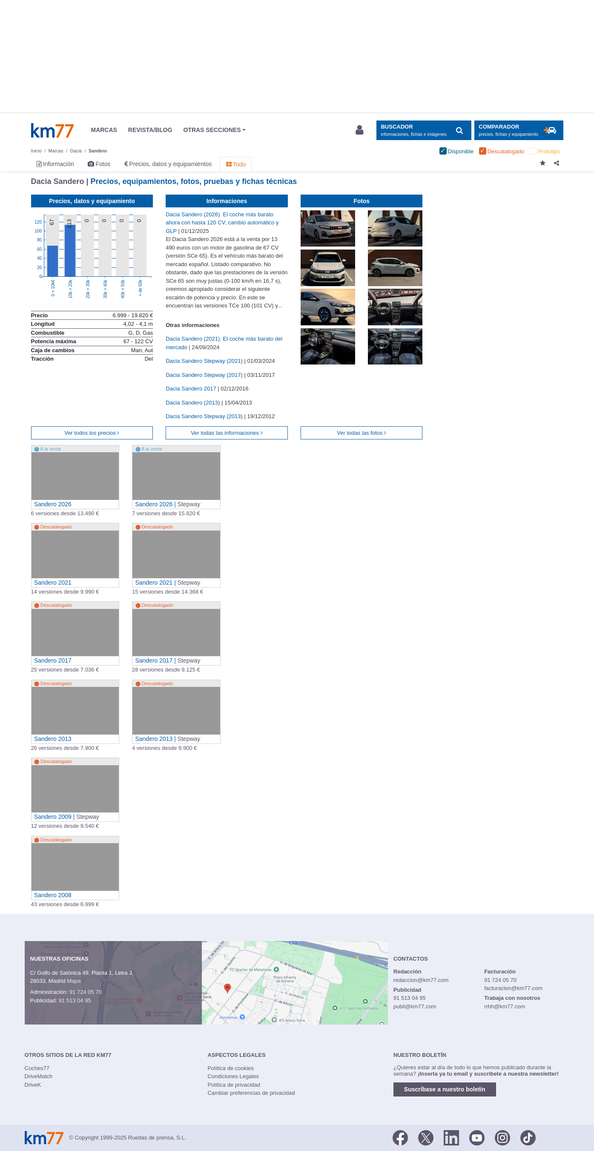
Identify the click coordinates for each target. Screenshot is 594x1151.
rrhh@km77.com (504, 1006)
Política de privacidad (233, 1085)
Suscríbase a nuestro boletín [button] (444, 1089)
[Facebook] (400, 1137)
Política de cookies (230, 1068)
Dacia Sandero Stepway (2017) (205, 375)
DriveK (33, 1085)
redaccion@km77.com (421, 980)
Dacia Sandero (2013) (193, 402)
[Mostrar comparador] (518, 131)
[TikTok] (528, 1137)
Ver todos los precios (91, 433)
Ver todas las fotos (361, 433)
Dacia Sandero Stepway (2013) (205, 416)
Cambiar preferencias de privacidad (251, 1093)
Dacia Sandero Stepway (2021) (205, 361)
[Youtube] (477, 1137)
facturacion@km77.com (513, 988)
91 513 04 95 (75, 1000)
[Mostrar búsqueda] (423, 131)
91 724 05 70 (85, 992)
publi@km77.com (414, 1006)
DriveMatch (39, 1076)
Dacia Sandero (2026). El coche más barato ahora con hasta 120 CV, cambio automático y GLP (222, 222)
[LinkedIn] (451, 1137)
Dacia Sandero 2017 (192, 388)
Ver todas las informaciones (226, 433)
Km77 (52, 130)
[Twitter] (425, 1137)
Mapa (74, 981)
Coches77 (37, 1068)
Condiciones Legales (233, 1076)
